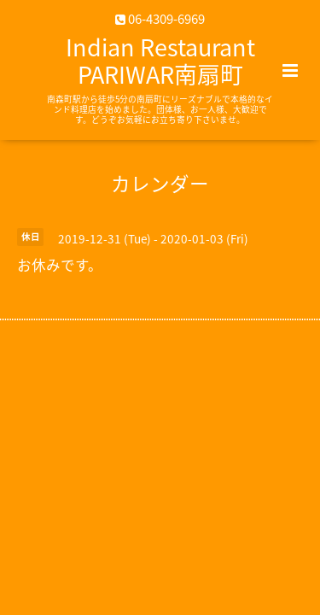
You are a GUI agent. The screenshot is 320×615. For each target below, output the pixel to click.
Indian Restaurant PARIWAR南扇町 (160, 60)
